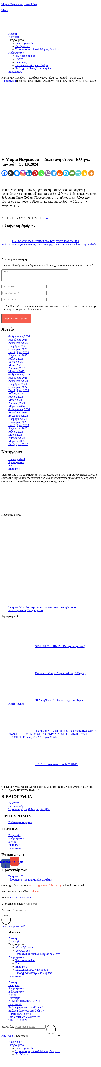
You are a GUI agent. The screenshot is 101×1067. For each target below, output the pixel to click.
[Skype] (66, 173)
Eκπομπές (21, 968)
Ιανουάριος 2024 (17, 414)
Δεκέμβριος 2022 (18, 446)
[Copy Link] (84, 173)
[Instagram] (23, 173)
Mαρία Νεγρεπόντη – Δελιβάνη (19, 4)
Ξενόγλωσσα (22, 952)
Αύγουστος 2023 (17, 430)
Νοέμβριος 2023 (17, 420)
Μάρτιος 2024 (16, 408)
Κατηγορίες (15, 1043)
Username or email (13, 905)
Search (51, 1031)
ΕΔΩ (45, 218)
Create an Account (20, 899)
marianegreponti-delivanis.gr (45, 887)
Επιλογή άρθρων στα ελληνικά (25, 1009)
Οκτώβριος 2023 (17, 424)
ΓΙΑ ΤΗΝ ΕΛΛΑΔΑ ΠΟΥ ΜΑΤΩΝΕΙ (56, 766)
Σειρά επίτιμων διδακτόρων (24, 1019)
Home (4, 80)
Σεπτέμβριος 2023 (18, 427)
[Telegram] (54, 173)
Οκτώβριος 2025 (17, 351)
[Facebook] (4, 173)
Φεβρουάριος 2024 (19, 411)
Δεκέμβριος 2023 (18, 417)
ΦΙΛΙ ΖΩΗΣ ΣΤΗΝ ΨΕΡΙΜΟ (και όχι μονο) (60, 648)
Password (7, 912)
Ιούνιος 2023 (15, 433)
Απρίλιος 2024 (16, 405)
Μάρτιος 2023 (16, 443)
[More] (91, 173)
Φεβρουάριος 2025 (19, 376)
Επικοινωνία (15, 978)
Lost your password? (13, 928)
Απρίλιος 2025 (16, 370)
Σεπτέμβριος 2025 (18, 354)
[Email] (72, 173)
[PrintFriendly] (78, 173)
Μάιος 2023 (15, 436)
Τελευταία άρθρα (25, 962)
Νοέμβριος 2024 (17, 386)
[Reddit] (60, 173)
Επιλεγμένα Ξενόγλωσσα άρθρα (33, 974)
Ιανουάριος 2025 (17, 379)
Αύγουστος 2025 (17, 357)
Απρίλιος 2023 (16, 439)
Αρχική (12, 940)
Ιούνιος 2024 (15, 398)
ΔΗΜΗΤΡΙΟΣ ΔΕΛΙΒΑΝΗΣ (24, 1003)
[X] (11, 173)
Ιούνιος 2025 (15, 363)
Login (6, 922)
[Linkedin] (29, 173)
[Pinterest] (35, 173)
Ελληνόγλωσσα (17, 612)
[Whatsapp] (41, 173)
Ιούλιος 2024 (15, 395)
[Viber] (47, 173)
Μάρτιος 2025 (16, 373)
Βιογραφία (14, 943)
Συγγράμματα (35, 612)
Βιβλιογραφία (16, 993)
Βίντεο (12, 80)
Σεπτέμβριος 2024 (18, 392)
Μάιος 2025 (15, 367)
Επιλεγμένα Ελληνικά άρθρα (31, 971)
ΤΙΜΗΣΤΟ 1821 (17, 1022)
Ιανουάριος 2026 (17, 341)
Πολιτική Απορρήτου (20, 1015)
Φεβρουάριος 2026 (19, 338)
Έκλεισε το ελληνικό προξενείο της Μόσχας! (60, 675)
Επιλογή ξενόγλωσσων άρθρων (26, 1012)
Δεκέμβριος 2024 (18, 382)
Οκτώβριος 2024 (17, 389)
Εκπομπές (14, 470)
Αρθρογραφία (16, 464)
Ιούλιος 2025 (15, 360)
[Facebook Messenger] (17, 173)
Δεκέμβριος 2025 (18, 344)
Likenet (35, 893)
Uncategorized (16, 461)
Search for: (7, 1028)
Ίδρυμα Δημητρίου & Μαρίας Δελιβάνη (37, 955)
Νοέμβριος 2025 (17, 348)
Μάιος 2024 (15, 401)
